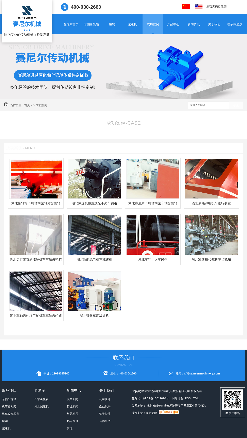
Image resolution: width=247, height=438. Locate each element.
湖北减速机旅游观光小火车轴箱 (94, 203)
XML (196, 398)
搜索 (236, 105)
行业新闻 (72, 406)
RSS (188, 398)
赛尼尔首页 (71, 24)
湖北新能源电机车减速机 (94, 259)
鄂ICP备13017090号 (156, 398)
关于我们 (214, 24)
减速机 (132, 24)
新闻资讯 (194, 24)
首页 (27, 105)
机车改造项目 (10, 413)
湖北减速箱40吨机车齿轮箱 (211, 259)
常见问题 (72, 413)
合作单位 (105, 421)
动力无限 (151, 413)
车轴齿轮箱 (91, 24)
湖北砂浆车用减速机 (94, 315)
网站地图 (177, 398)
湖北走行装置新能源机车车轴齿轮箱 (36, 259)
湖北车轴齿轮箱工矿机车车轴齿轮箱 (36, 315)
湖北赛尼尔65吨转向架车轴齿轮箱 (152, 203)
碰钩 (112, 24)
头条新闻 (72, 399)
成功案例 (153, 24)
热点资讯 (72, 421)
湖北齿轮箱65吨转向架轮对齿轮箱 (35, 203)
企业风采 (105, 406)
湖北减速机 (41, 406)
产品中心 (173, 24)
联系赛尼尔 (234, 24)
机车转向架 (9, 406)
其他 (69, 428)
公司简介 (105, 399)
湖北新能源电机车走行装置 (211, 203)
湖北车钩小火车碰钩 (152, 259)
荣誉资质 (105, 413)
